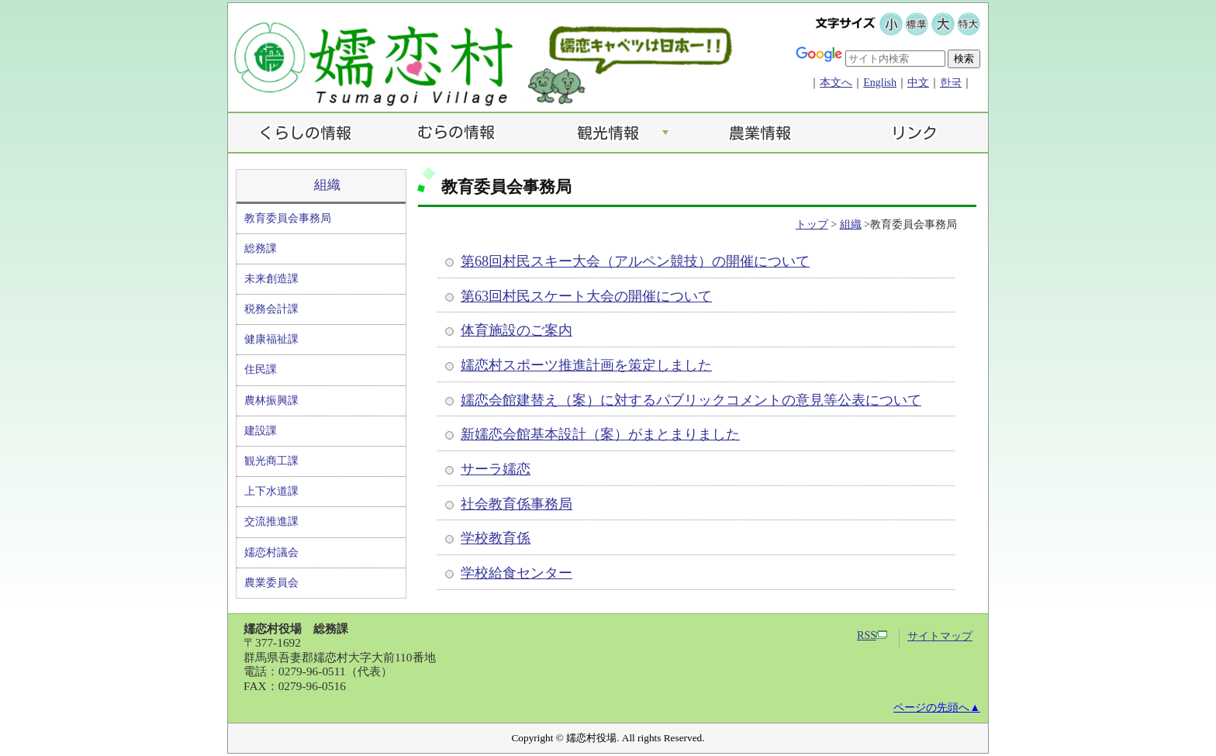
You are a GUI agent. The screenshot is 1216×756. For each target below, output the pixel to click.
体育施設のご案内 (516, 330)
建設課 (260, 431)
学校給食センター (516, 573)
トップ (812, 224)
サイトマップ (939, 636)
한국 (951, 82)
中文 (918, 82)
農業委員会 (271, 583)
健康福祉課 (271, 339)
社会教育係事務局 (516, 504)
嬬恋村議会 (271, 552)
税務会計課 (271, 309)
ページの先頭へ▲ (936, 707)
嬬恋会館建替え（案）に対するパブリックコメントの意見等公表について (691, 400)
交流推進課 (271, 521)
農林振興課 (271, 400)
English (879, 82)
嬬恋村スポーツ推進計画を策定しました (586, 365)
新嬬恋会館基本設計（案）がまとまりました (600, 434)
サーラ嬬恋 (495, 469)
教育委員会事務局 (287, 218)
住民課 (260, 369)
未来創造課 (271, 279)
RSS (872, 635)
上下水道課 (271, 491)
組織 (327, 185)
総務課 (260, 248)
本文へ (836, 82)
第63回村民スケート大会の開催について (586, 296)
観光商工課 (271, 461)
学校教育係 (495, 538)
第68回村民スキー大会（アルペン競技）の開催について (635, 261)
